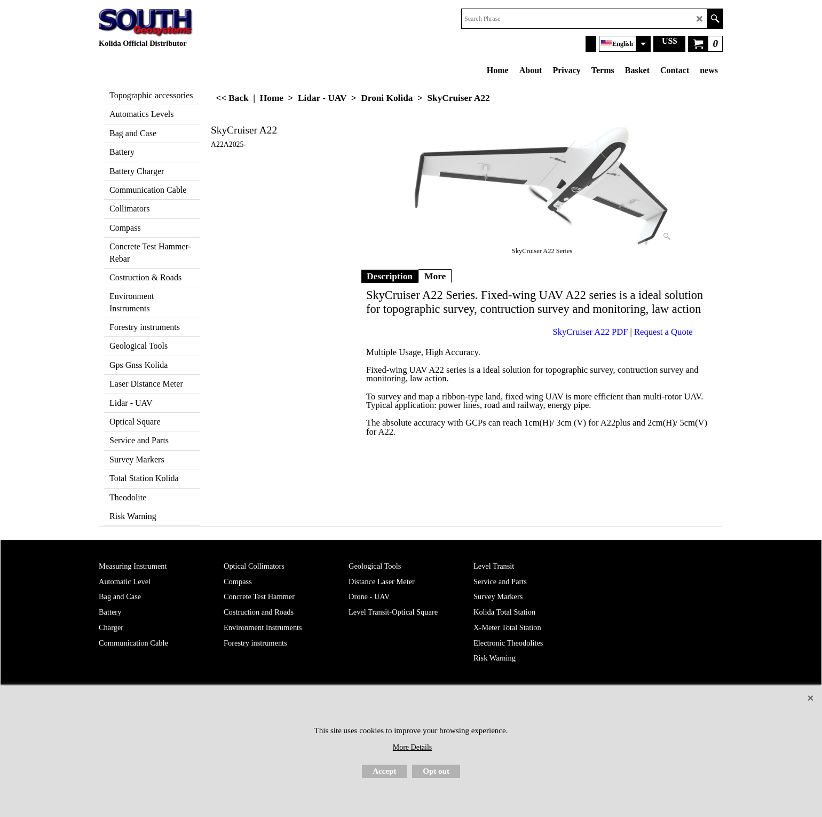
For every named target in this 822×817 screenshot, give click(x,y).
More (435, 276)
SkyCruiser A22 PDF (590, 332)
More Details (412, 747)
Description (390, 276)
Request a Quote (663, 332)
